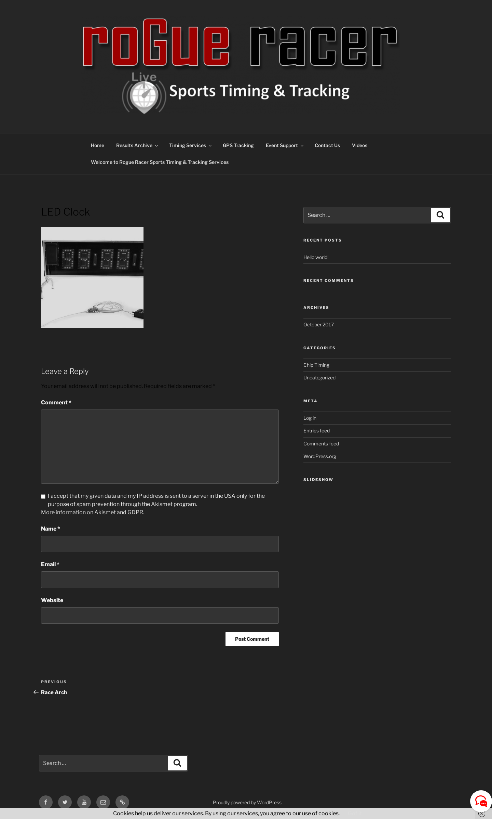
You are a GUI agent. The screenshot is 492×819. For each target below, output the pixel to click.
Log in (309, 418)
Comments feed (321, 443)
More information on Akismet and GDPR (92, 512)
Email (50, 564)
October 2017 (318, 324)
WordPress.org (319, 456)
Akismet (162, 504)
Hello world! (315, 257)
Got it (355, 813)
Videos (359, 145)
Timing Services (191, 145)
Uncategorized (319, 377)
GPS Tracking (238, 145)
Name (50, 528)
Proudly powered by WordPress (247, 802)
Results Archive (137, 145)
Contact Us (327, 145)
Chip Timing (316, 365)
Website (52, 600)
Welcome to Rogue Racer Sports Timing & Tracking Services (160, 162)
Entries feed (316, 430)
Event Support (285, 145)
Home (97, 145)
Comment (56, 402)
